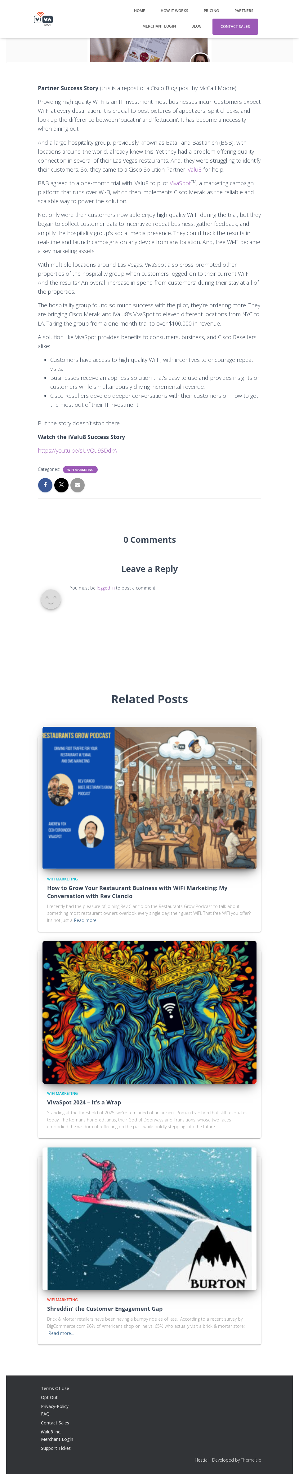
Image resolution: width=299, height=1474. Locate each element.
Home (139, 10)
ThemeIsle (251, 1460)
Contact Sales (235, 26)
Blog (196, 26)
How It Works (174, 10)
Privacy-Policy (55, 1406)
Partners (243, 10)
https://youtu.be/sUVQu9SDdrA (77, 450)
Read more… (87, 920)
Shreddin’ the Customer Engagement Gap (105, 1308)
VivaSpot (180, 183)
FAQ (45, 1414)
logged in (106, 588)
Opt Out (49, 1397)
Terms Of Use (55, 1388)
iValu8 (195, 169)
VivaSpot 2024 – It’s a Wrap (84, 1102)
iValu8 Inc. (51, 1432)
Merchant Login (159, 26)
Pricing (211, 10)
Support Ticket (56, 1448)
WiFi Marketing (80, 469)
